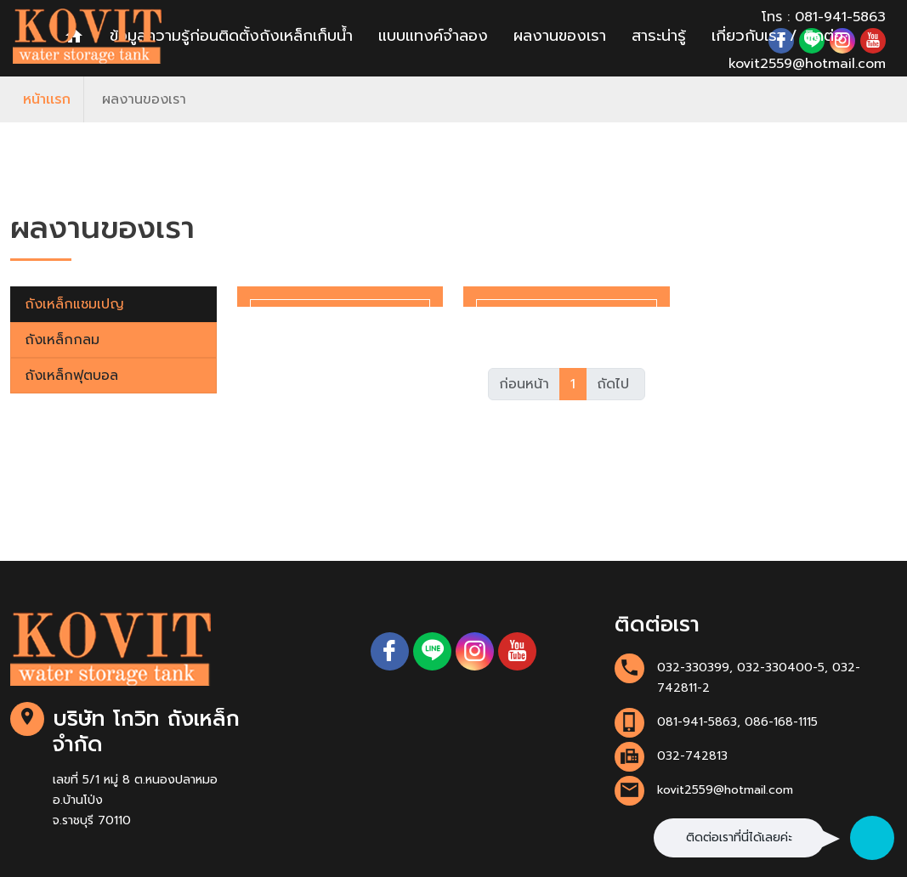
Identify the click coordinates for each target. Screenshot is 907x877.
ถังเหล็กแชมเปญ (74, 304)
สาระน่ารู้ (659, 36)
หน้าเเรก (47, 99)
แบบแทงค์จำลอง (433, 36)
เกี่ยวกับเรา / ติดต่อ (777, 36)
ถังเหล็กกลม (62, 340)
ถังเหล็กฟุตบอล (71, 375)
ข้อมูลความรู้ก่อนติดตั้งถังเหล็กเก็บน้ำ (231, 36)
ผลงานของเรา (559, 36)
